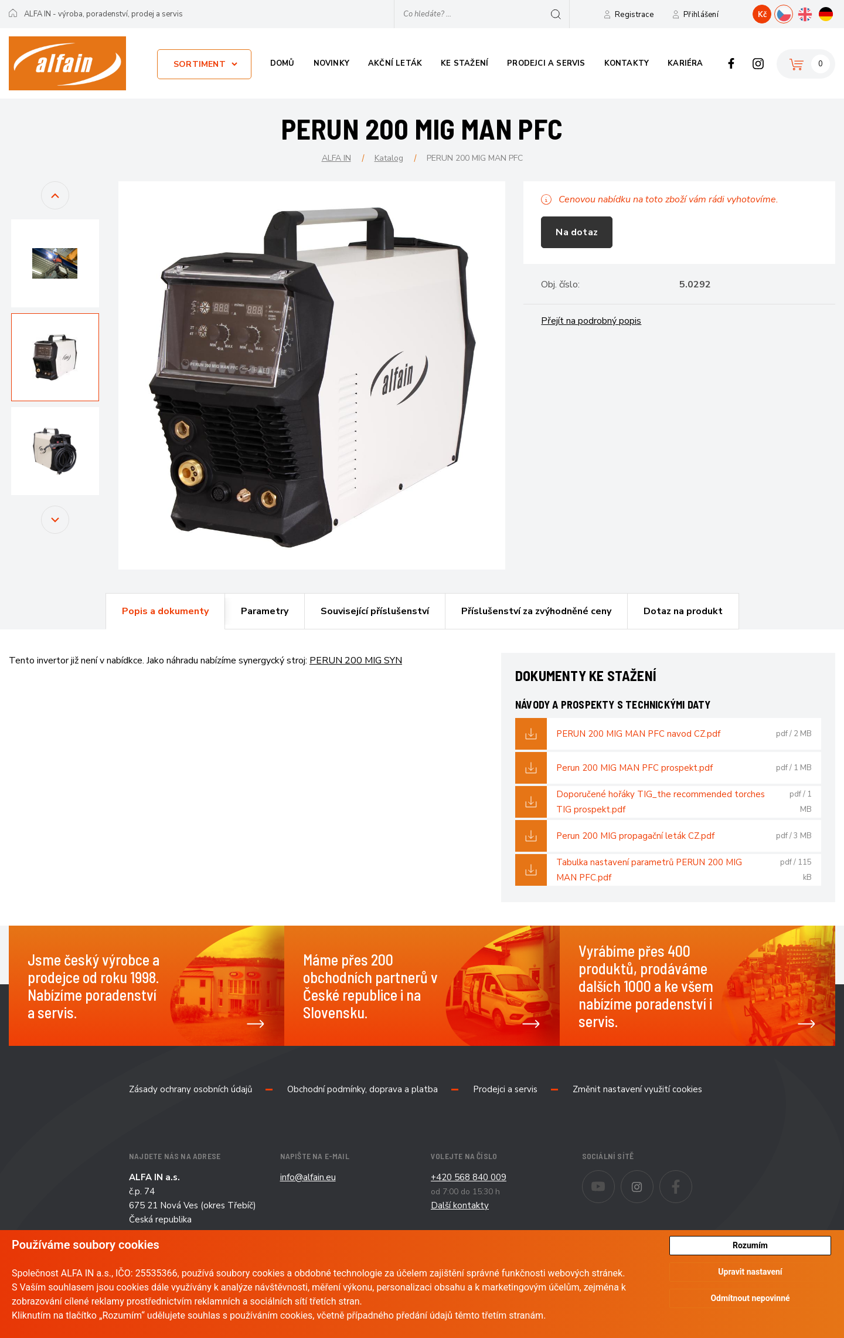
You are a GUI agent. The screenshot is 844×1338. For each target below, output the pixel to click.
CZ (792, 12)
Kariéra (685, 63)
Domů (282, 63)
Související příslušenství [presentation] (375, 611)
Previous (54, 207)
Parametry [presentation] (264, 611)
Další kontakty (460, 1205)
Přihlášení (701, 14)
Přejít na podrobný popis (591, 320)
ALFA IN (336, 158)
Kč (762, 14)
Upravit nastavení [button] (750, 1272)
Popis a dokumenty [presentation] (165, 611)
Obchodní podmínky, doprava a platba (362, 1089)
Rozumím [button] (750, 1245)
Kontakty (626, 63)
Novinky (331, 63)
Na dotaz (577, 232)
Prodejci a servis (546, 63)
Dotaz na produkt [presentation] (683, 611)
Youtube (614, 1178)
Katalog (389, 158)
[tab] (165, 611)
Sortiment (199, 64)
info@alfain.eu (308, 1177)
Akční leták (395, 63)
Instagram (758, 63)
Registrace (634, 14)
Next (54, 532)
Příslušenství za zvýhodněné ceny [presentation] (536, 611)
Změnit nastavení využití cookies (637, 1089)
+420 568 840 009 (468, 1177)
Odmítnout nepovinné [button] (749, 1298)
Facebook (731, 63)
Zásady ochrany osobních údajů (190, 1089)
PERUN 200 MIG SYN (355, 660)
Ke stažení (464, 63)
